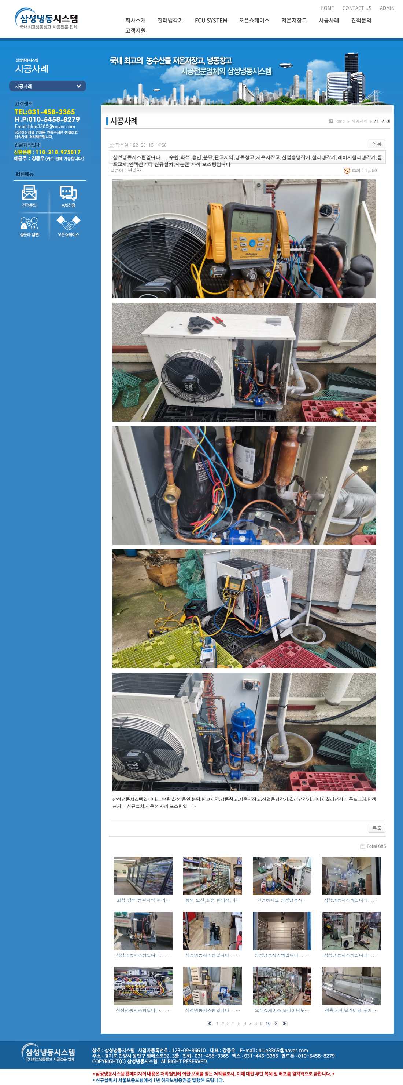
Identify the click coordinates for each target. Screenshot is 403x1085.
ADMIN (387, 7)
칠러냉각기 (170, 20)
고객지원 (135, 30)
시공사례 (329, 20)
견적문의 (361, 20)
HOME (327, 7)
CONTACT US (357, 7)
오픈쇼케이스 (254, 20)
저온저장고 (294, 20)
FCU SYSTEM (211, 20)
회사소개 (135, 20)
